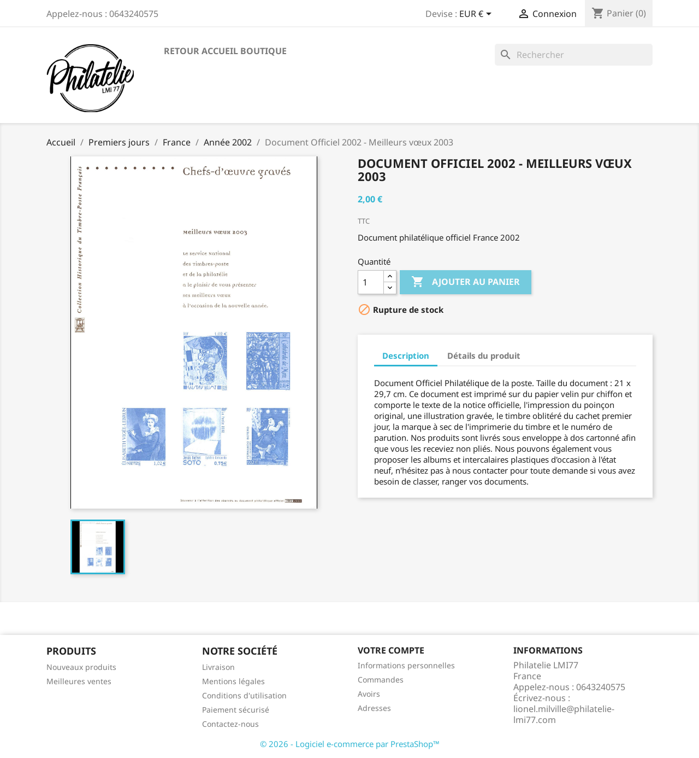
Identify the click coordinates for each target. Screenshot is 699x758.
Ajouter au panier (465, 282)
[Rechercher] (574, 55)
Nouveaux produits (81, 667)
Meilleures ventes (78, 681)
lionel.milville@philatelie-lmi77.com (563, 714)
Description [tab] (405, 355)
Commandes (381, 679)
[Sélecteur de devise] (477, 14)
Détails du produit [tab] (483, 355)
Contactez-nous (230, 724)
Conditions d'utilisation (244, 695)
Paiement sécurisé (235, 709)
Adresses (374, 708)
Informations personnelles (406, 665)
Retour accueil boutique (225, 51)
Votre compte (391, 650)
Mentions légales (233, 681)
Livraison (218, 667)
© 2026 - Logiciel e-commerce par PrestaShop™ (350, 743)
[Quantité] (371, 282)
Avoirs (369, 694)
